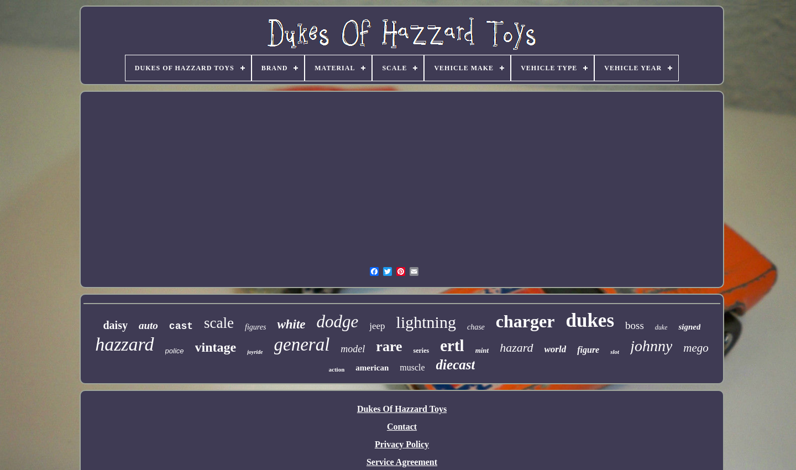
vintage (216, 347)
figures (255, 327)
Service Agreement (401, 462)
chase (476, 327)
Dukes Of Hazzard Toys (402, 409)
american (372, 367)
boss (634, 325)
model (353, 348)
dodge (338, 321)
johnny (651, 345)
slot (614, 351)
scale (219, 323)
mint (482, 350)
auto (148, 325)
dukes (589, 320)
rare (389, 346)
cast (181, 326)
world (555, 349)
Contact (402, 426)
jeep (377, 326)
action (337, 369)
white (291, 324)
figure (588, 349)
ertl (452, 345)
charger (525, 321)
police (174, 351)
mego (696, 347)
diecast (455, 364)
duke (661, 327)
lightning (426, 322)
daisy (115, 325)
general (302, 344)
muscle (412, 367)
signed (689, 326)
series (421, 350)
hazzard (124, 344)
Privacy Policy (402, 444)
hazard (516, 347)
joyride (255, 352)
